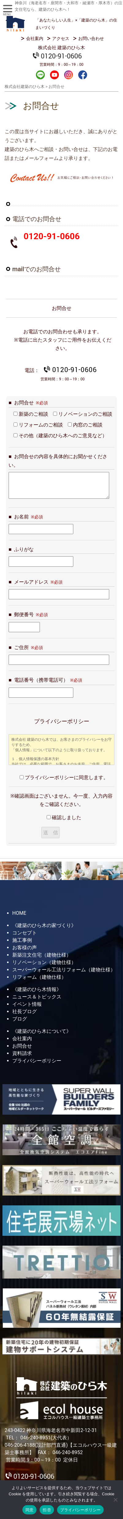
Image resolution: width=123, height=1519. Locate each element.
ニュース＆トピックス (36, 997)
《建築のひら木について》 (41, 1031)
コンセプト (24, 933)
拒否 (47, 1510)
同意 (29, 1510)
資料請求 (22, 1053)
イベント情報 (27, 1004)
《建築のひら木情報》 (36, 989)
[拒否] (115, 1500)
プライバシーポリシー (36, 1061)
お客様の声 (24, 947)
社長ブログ (24, 1011)
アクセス (60, 38)
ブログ (19, 1019)
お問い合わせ (91, 38)
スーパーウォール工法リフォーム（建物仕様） (63, 970)
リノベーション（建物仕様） (44, 962)
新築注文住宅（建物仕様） (41, 955)
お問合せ (22, 1046)
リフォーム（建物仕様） (39, 977)
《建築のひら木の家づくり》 (44, 925)
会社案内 (34, 38)
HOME (19, 913)
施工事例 (22, 940)
